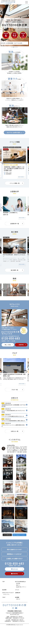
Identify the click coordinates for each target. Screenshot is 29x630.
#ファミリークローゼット (9, 258)
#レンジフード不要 (7, 259)
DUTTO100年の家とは (20, 581)
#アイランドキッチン (8, 256)
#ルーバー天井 (18, 258)
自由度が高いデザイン (21, 587)
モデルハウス (6, 594)
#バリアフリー (16, 256)
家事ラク (18, 585)
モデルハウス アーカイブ (8, 592)
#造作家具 (15, 261)
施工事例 (4, 589)
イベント (17, 589)
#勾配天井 (14, 259)
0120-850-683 (11, 338)
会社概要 (17, 597)
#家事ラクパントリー (8, 261)
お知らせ (18, 599)
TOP (3, 581)
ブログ (3, 597)
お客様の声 (17, 592)
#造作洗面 (21, 261)
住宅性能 (18, 583)
